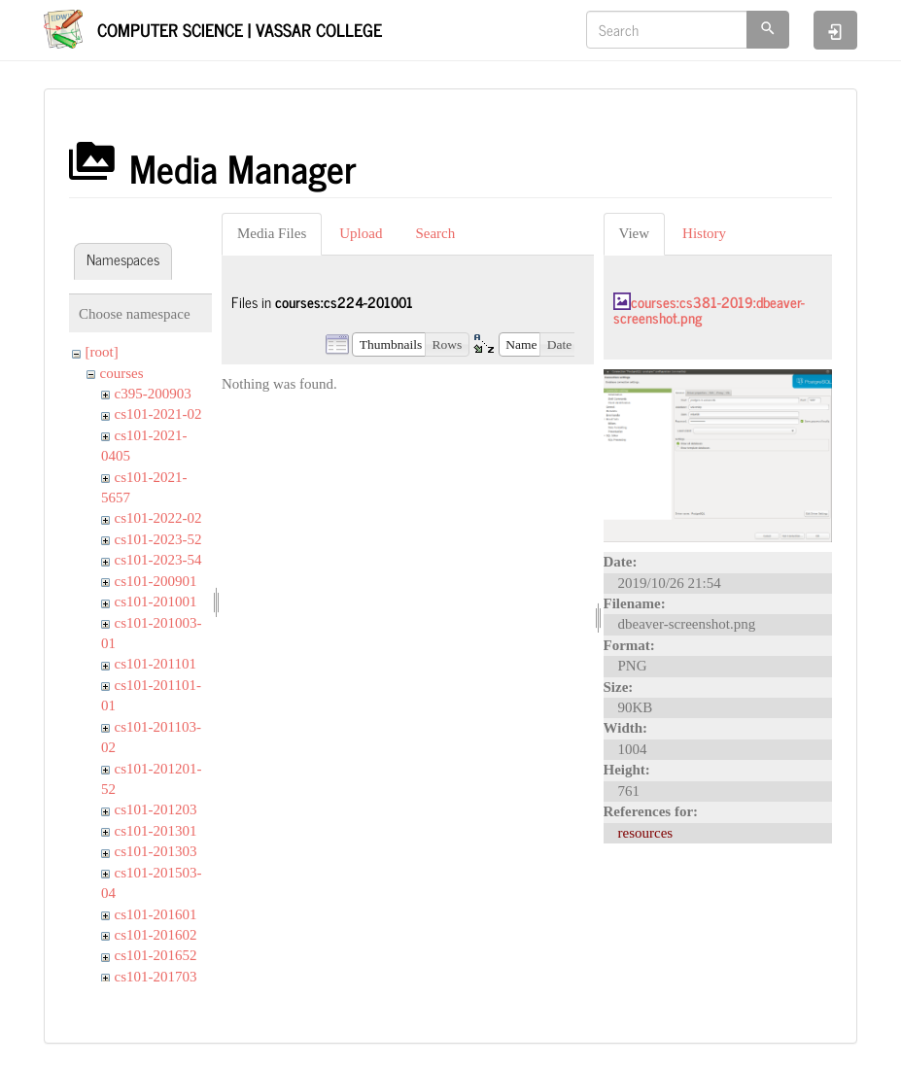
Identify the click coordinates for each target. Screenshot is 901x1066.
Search (435, 233)
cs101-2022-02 (158, 518)
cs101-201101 (155, 663)
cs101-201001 (156, 601)
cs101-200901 (156, 581)
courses (122, 373)
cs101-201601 (156, 914)
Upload (360, 233)
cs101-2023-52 (158, 539)
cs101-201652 (156, 955)
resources (646, 833)
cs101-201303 (156, 851)
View (634, 233)
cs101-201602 (156, 935)
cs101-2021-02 (158, 414)
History (704, 233)
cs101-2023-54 (158, 559)
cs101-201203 (156, 809)
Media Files (271, 233)
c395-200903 (153, 393)
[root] (102, 352)
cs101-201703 (156, 976)
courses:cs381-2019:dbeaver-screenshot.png (709, 310)
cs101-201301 (156, 831)
